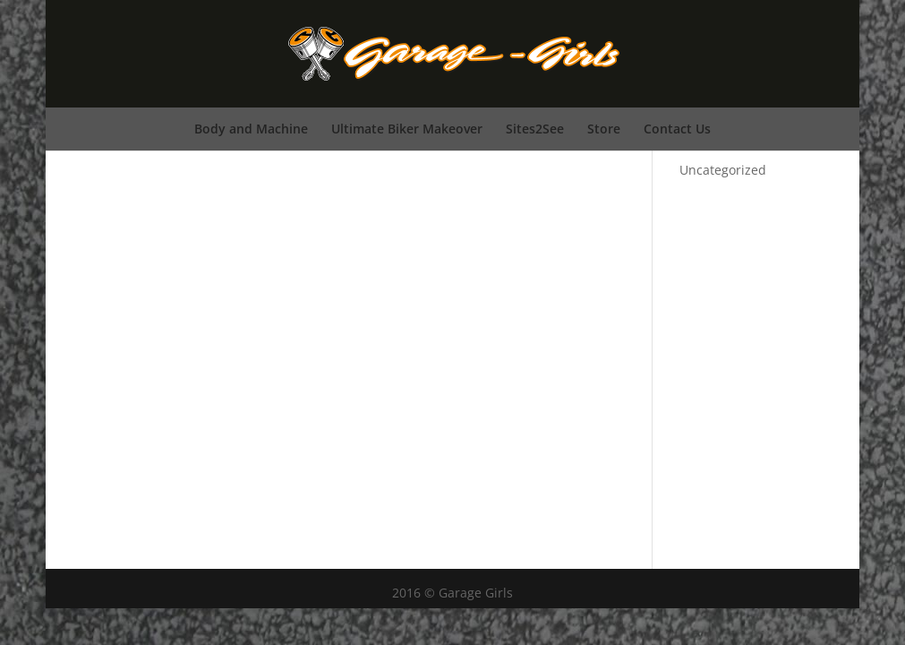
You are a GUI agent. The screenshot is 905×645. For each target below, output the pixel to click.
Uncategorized (722, 169)
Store (603, 128)
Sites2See (535, 128)
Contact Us (677, 128)
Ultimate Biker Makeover (406, 128)
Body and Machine (251, 128)
